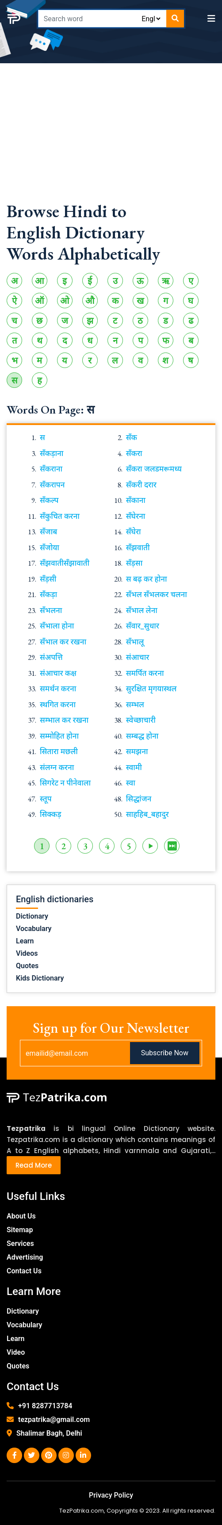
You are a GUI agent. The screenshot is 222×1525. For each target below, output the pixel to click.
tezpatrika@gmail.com (54, 1419)
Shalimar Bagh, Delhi (49, 1433)
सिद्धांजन (138, 798)
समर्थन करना (58, 688)
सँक (131, 437)
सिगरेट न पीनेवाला (65, 782)
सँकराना (51, 468)
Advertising (25, 1257)
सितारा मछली (59, 751)
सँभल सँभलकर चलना (156, 594)
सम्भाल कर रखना (64, 720)
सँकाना (135, 500)
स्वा (130, 782)
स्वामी (134, 767)
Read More (33, 1165)
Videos (27, 953)
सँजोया (49, 547)
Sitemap (20, 1230)
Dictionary (32, 916)
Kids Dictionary (40, 978)
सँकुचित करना (60, 516)
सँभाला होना (57, 625)
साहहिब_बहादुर (147, 814)
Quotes (27, 966)
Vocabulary (34, 928)
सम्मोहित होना (59, 736)
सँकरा (134, 453)
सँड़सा (134, 563)
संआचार (137, 657)
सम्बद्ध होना (142, 736)
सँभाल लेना (141, 610)
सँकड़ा (48, 594)
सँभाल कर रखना (63, 641)
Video (16, 1352)
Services (20, 1243)
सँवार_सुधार (142, 625)
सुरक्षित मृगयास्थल (151, 688)
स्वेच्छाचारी (141, 720)
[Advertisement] (111, 138)
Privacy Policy (111, 1495)
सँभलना (51, 610)
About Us (21, 1216)
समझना (137, 751)
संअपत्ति (51, 657)
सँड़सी (48, 579)
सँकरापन (52, 484)
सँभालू (135, 641)
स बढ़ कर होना (146, 579)
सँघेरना (135, 516)
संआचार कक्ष (58, 673)
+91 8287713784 (45, 1406)
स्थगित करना (58, 704)
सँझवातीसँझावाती (64, 563)
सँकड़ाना (51, 453)
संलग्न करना (57, 767)
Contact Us (24, 1271)
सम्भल (135, 704)
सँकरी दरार (141, 484)
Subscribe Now (164, 1053)
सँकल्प (49, 500)
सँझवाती (138, 547)
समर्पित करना (145, 673)
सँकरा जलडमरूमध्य (154, 468)
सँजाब (48, 531)
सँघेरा (133, 531)
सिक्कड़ (50, 814)
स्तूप (46, 798)
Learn (25, 941)
